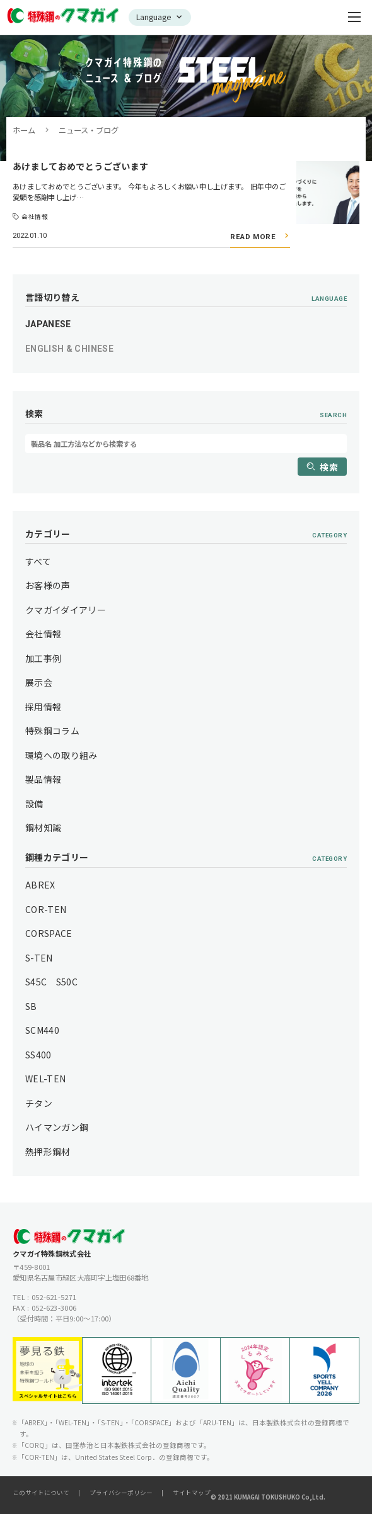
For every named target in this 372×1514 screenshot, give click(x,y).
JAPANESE (48, 324)
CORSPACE (49, 933)
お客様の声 (48, 585)
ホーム (24, 130)
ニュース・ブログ (89, 130)
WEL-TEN (45, 1078)
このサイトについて (41, 1492)
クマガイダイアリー (65, 609)
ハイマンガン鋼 (56, 1127)
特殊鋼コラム (52, 730)
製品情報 (43, 779)
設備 (34, 803)
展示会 (38, 682)
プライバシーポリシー (121, 1492)
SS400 (38, 1054)
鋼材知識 (43, 827)
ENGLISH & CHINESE (69, 349)
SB (31, 1006)
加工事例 (43, 658)
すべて (38, 561)
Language (153, 17)
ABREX (40, 884)
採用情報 (43, 706)
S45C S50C (51, 981)
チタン (38, 1103)
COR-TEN (45, 909)
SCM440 (42, 1030)
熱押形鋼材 (48, 1151)
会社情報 (43, 633)
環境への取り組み (61, 755)
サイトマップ (192, 1492)
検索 (329, 467)
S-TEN (39, 957)
